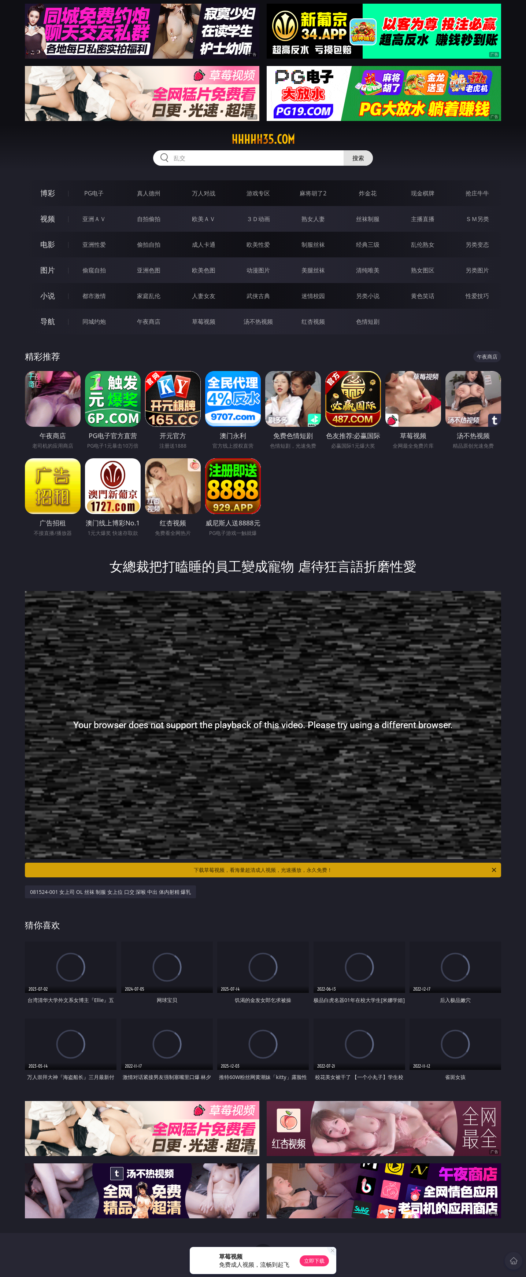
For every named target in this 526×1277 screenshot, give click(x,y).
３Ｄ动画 (258, 219)
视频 (47, 219)
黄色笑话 (422, 296)
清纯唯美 (367, 270)
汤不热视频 (258, 322)
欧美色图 (203, 270)
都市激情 (94, 296)
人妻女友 (203, 296)
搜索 (358, 158)
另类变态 (477, 245)
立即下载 (314, 1260)
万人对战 (203, 193)
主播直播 (422, 219)
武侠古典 (258, 296)
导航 (47, 321)
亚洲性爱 (94, 245)
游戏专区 (258, 193)
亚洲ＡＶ (94, 219)
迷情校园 (313, 296)
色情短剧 (367, 322)
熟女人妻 (313, 219)
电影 (47, 244)
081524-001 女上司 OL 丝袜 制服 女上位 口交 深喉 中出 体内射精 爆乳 (110, 891)
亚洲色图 (148, 270)
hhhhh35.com (263, 139)
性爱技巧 (477, 296)
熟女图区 (422, 270)
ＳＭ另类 (477, 219)
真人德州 (148, 193)
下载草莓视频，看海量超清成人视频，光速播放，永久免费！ (345, 870)
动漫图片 (258, 270)
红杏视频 (313, 322)
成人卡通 (203, 245)
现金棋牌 (422, 193)
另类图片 (477, 270)
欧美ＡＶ (203, 219)
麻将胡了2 (313, 193)
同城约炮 (94, 322)
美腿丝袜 (313, 270)
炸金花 (368, 193)
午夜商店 (148, 322)
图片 (47, 270)
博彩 (47, 193)
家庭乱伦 (148, 296)
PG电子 (94, 193)
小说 (47, 296)
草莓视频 (203, 322)
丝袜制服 (367, 219)
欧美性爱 (258, 245)
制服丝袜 (313, 245)
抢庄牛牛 (477, 193)
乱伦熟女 (422, 245)
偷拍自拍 (148, 245)
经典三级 (367, 245)
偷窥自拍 (94, 270)
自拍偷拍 (148, 219)
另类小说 (367, 296)
